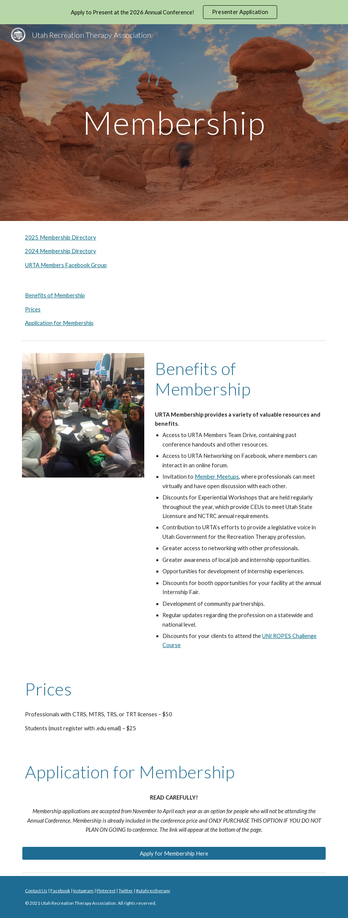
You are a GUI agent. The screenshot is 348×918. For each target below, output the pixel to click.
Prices (33, 309)
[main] (174, 122)
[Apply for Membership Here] (173, 853)
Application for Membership (59, 323)
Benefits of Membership (55, 295)
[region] (174, 12)
